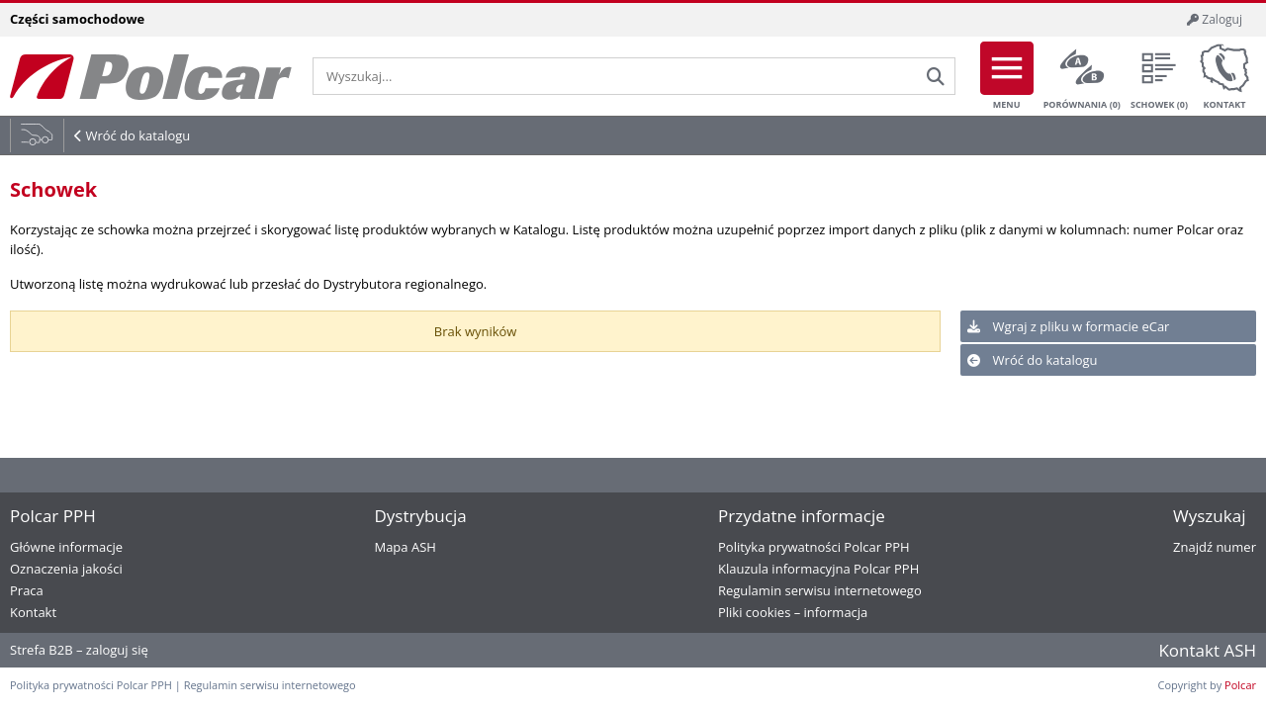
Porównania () (1082, 76)
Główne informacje (66, 547)
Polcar (1240, 684)
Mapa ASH (404, 547)
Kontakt (1224, 76)
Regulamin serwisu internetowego (820, 590)
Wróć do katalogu (137, 135)
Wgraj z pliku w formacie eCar (1068, 326)
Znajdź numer (1214, 547)
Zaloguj (1214, 19)
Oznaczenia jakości (66, 569)
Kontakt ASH (1207, 650)
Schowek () (1159, 76)
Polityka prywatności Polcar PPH (814, 547)
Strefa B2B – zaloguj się (79, 650)
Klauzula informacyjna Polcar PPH (818, 569)
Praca (27, 590)
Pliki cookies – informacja (792, 612)
